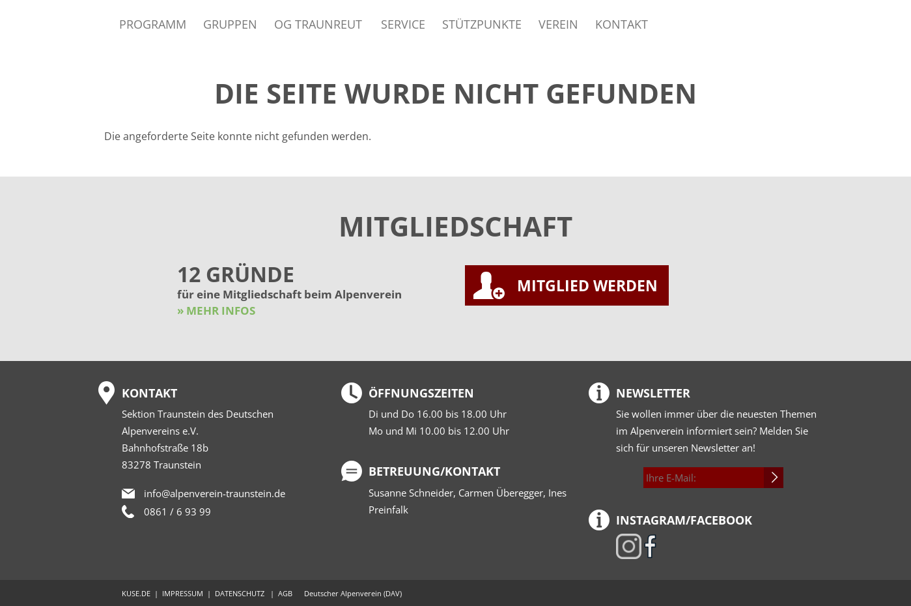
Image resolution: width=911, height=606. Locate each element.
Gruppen (230, 23)
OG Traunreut (318, 23)
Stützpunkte (482, 23)
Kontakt (621, 23)
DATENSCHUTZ (239, 593)
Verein (558, 23)
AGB (285, 593)
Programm (152, 23)
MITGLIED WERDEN (587, 285)
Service (403, 23)
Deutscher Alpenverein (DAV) (353, 593)
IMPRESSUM (182, 593)
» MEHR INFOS (216, 310)
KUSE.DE (136, 593)
